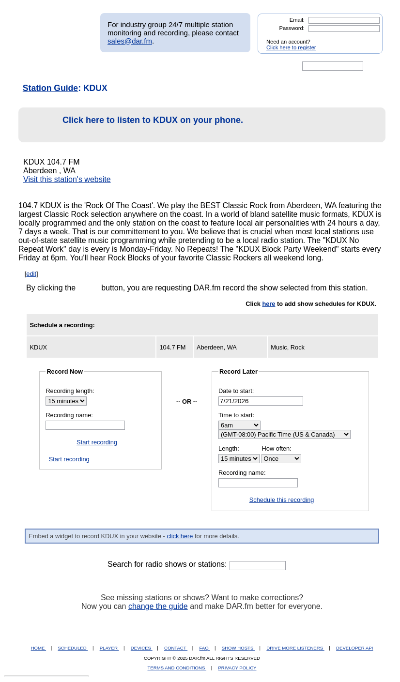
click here (180, 536)
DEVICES (142, 648)
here (268, 303)
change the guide (158, 606)
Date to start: (236, 390)
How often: (277, 448)
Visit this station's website (67, 179)
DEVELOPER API (354, 648)
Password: (292, 28)
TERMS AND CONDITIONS (177, 667)
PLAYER (109, 648)
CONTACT (175, 648)
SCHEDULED (73, 648)
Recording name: (69, 415)
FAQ (205, 648)
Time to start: (236, 415)
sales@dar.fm (130, 41)
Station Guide (50, 88)
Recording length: (70, 390)
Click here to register (291, 47)
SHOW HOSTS (238, 648)
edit (31, 273)
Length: (228, 448)
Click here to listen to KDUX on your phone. (133, 125)
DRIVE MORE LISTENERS (295, 648)
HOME (38, 648)
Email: (297, 20)
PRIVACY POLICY (237, 667)
